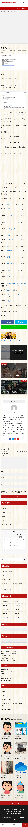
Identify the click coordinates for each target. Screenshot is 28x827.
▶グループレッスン (12, 5)
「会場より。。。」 (11, 270)
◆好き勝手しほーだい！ (7, 669)
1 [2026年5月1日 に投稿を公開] (20, 537)
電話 (19, 825)
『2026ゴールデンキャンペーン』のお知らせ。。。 (12, 584)
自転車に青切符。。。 (21, 738)
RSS (3, 686)
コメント (4, 455)
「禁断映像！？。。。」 (12, 250)
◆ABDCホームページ (6, 680)
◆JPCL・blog (4, 676)
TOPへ (25, 825)
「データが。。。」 (11, 222)
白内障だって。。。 (20, 758)
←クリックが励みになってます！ (10, 340)
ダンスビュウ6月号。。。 (8, 579)
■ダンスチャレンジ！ (6, 655)
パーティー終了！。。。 (7, 609)
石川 (15, 601)
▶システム (3, 5)
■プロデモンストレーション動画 (8, 651)
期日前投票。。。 (6, 777)
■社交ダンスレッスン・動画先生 (8, 653)
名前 (2, 471)
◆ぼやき (10, 11)
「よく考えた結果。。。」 (13, 229)
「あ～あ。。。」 (10, 235)
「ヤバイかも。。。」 (11, 215)
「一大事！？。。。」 (11, 209)
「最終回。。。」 (10, 205)
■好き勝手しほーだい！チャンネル (9, 658)
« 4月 (4, 552)
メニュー (14, 825)
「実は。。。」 (9, 290)
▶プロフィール (5, 520)
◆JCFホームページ (5, 674)
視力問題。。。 (5, 758)
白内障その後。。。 (6, 589)
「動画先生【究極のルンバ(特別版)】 (15, 283)
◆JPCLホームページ (6, 678)
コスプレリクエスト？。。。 (8, 575)
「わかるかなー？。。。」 (13, 263)
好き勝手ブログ (3, 825)
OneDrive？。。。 (19, 777)
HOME (4, 11)
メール (2, 477)
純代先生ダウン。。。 (21, 797)
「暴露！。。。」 (10, 246)
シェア (8, 825)
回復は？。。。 (5, 797)
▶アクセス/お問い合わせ (8, 524)
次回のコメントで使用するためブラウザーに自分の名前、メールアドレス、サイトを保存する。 (13, 492)
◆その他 (18, 50)
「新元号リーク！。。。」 (13, 277)
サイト (2, 484)
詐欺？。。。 (17, 11)
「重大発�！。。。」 (11, 257)
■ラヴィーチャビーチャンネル (8, 660)
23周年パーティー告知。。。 (9, 571)
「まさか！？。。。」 (11, 239)
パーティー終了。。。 (7, 601)
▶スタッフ (21, 5)
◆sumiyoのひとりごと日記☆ (8, 671)
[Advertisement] (14, 27)
